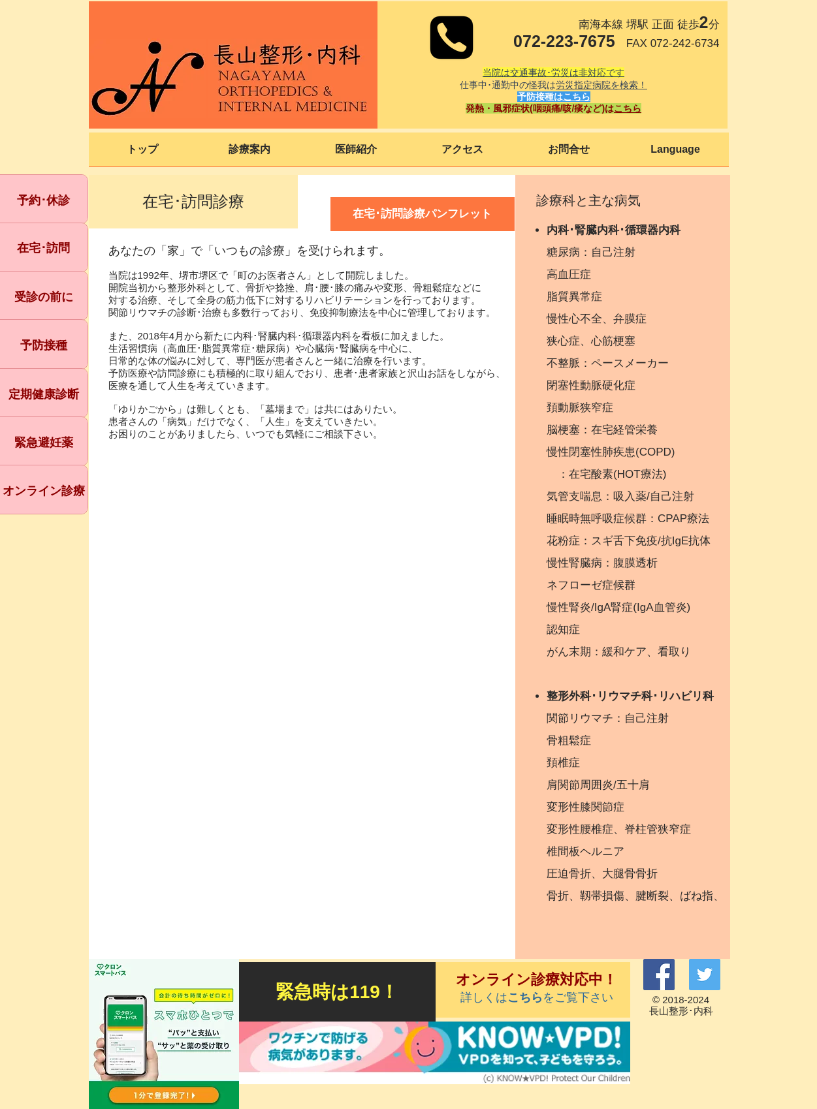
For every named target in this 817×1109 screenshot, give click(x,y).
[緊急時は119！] (337, 992)
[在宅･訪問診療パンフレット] (422, 214)
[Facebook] (659, 974)
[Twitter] (704, 974)
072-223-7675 (564, 41)
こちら (576, 96)
